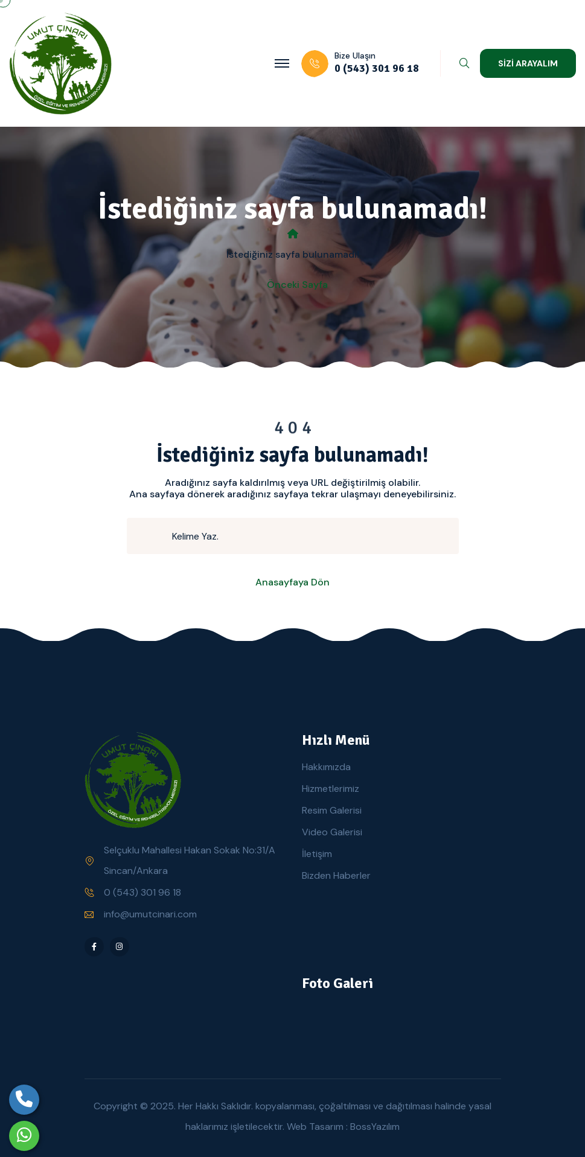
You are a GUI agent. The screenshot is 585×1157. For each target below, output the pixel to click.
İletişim (317, 853)
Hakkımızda (326, 766)
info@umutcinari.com (150, 914)
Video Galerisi (332, 832)
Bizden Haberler (336, 875)
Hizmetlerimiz (330, 788)
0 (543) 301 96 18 (142, 892)
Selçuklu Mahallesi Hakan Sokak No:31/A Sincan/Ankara (189, 860)
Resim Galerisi (332, 810)
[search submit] (154, 536)
